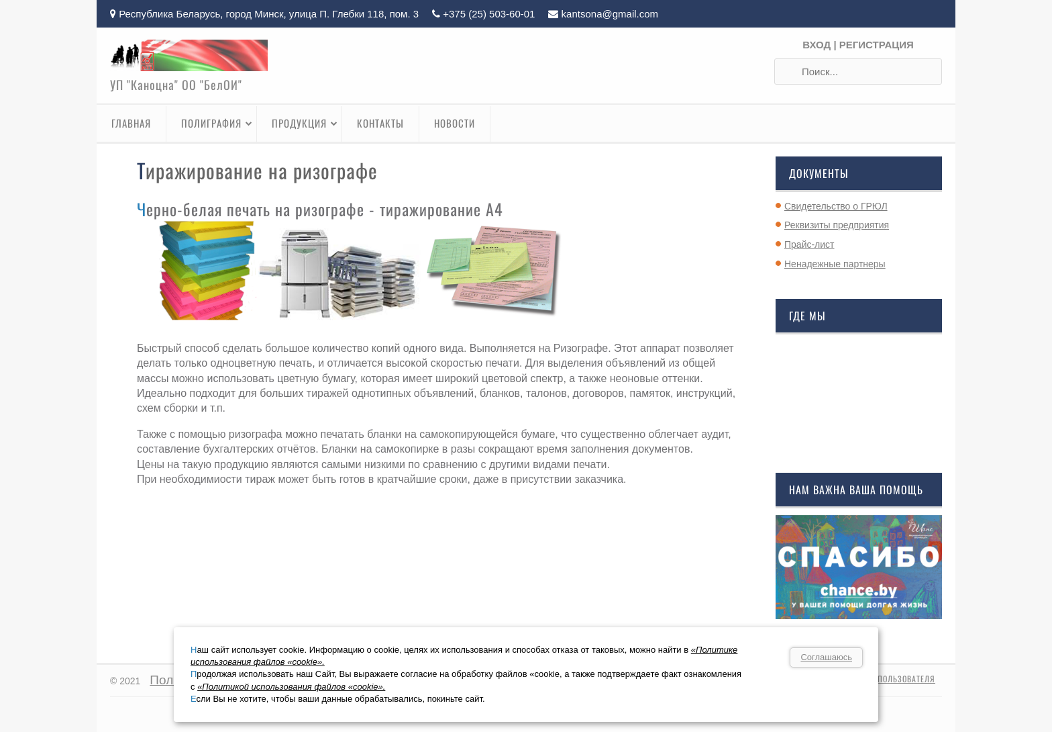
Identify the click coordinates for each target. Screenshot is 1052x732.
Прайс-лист (809, 244)
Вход (816, 44)
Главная (131, 123)
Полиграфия (217, 123)
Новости (454, 123)
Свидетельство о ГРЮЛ (836, 206)
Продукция (305, 123)
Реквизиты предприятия (836, 225)
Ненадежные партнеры (835, 264)
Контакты (380, 123)
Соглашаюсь (826, 657)
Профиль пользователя (887, 679)
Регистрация (876, 44)
